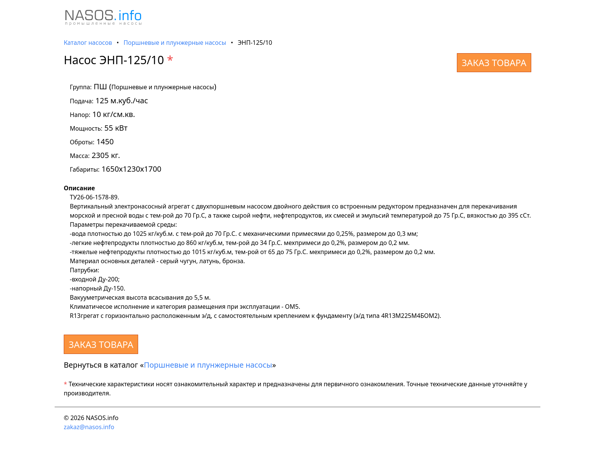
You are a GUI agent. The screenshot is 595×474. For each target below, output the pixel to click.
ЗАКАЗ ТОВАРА (494, 62)
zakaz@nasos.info (89, 427)
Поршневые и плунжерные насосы (175, 42)
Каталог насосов (88, 42)
